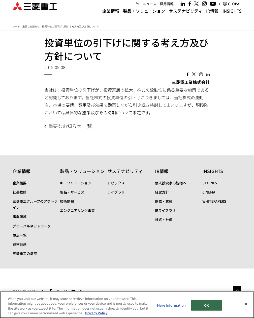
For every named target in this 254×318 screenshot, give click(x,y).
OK (206, 305)
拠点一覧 (20, 235)
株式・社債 (163, 219)
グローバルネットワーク (32, 225)
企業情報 (110, 15)
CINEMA (208, 192)
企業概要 (20, 182)
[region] (127, 304)
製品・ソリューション (144, 15)
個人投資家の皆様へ (170, 182)
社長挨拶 (20, 192)
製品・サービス (72, 192)
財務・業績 (163, 201)
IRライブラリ (165, 210)
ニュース (149, 8)
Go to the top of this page (237, 290)
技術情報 (67, 201)
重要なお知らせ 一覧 (70, 125)
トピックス (116, 182)
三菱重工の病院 (25, 253)
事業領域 (20, 216)
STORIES (209, 182)
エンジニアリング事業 (77, 210)
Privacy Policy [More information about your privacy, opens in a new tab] (96, 313)
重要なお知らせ (31, 26)
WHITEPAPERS (214, 201)
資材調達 (20, 244)
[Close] (246, 303)
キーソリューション (75, 182)
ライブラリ (116, 192)
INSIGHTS (231, 15)
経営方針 (162, 192)
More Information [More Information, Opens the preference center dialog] (171, 305)
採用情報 (167, 8)
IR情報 (212, 15)
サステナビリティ (185, 15)
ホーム (16, 26)
